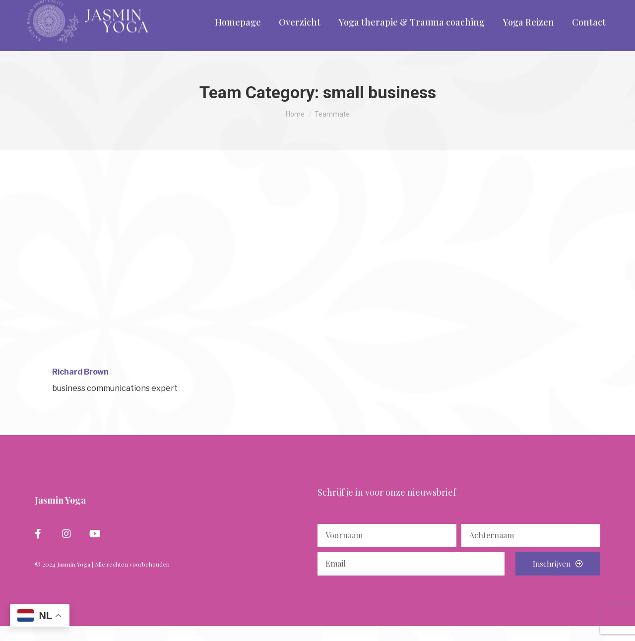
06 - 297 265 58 (59, 7)
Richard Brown (80, 386)
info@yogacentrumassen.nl (149, 7)
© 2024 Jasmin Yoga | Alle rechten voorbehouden (102, 579)
